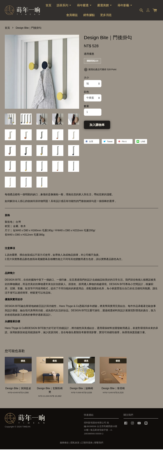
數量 (86, 110)
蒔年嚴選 (84, 7)
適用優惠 (89, 58)
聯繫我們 (98, 447)
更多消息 (106, 16)
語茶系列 (64, 7)
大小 (86, 82)
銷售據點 (89, 16)
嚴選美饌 (104, 7)
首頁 (48, 7)
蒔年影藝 (125, 7)
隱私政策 (75, 447)
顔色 (86, 96)
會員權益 (72, 16)
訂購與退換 (86, 447)
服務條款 (64, 447)
